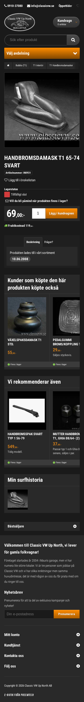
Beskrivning (33, 242)
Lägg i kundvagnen (61, 213)
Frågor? (48, 242)
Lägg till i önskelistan (22, 180)
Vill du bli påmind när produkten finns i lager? (38, 201)
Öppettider (65, 6)
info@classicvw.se (40, 6)
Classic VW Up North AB (38, 685)
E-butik (8, 695)
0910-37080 (13, 6)
